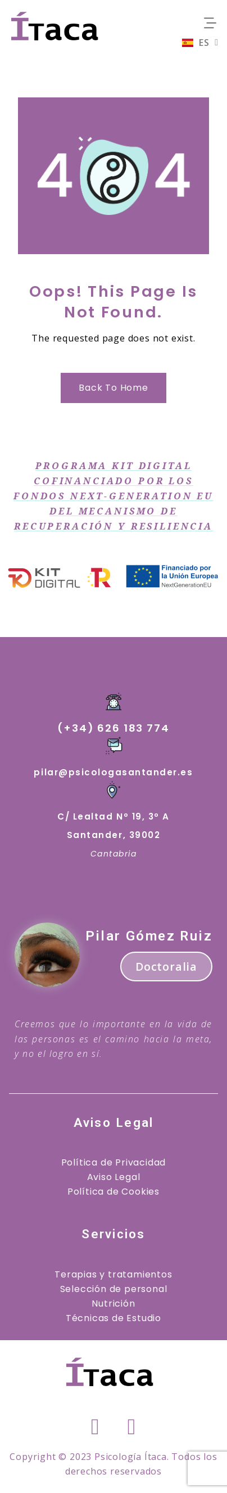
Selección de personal (113, 1289)
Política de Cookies (113, 1191)
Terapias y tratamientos (113, 1274)
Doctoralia (166, 966)
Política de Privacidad (113, 1162)
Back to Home (113, 387)
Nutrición (113, 1303)
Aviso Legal (113, 1177)
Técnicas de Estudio (113, 1318)
